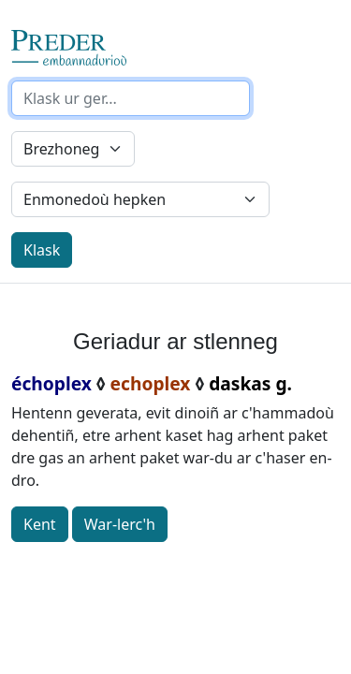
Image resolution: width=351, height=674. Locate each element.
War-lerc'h (119, 524)
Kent (39, 524)
